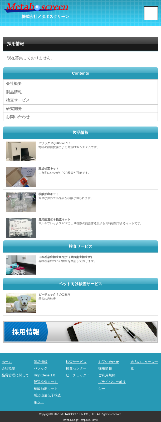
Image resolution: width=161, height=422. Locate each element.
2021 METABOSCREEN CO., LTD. (75, 413)
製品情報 (14, 91)
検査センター (76, 368)
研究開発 (14, 108)
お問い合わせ (18, 116)
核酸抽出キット (46, 388)
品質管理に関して (15, 374)
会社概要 (14, 83)
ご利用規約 (106, 374)
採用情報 (105, 368)
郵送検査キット (46, 381)
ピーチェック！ (78, 374)
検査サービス (18, 100)
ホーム (7, 361)
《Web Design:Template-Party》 (80, 419)
